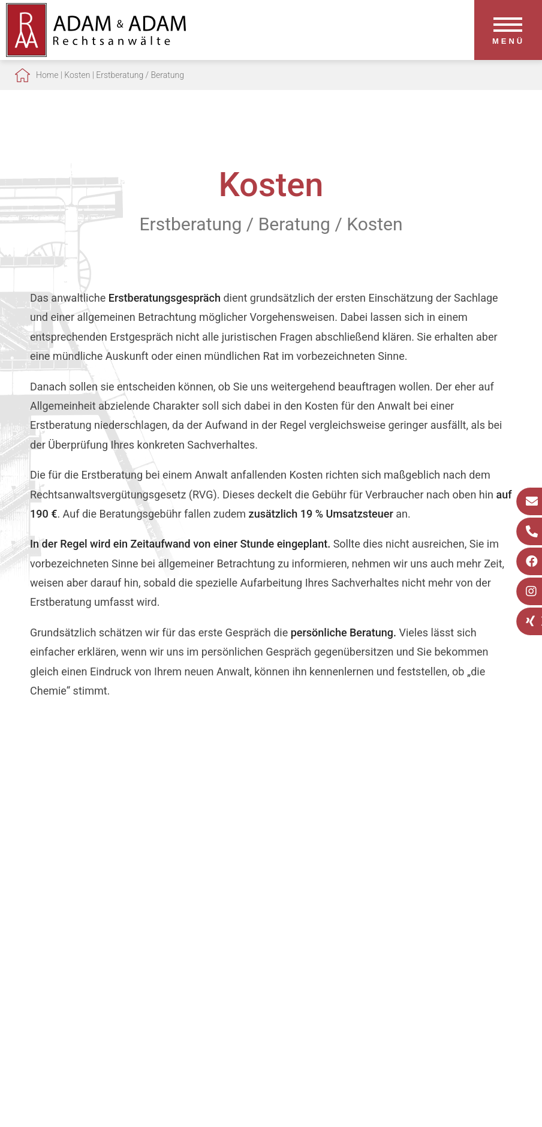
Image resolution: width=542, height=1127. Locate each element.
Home (47, 75)
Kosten (77, 75)
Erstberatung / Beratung (140, 75)
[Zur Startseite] (96, 53)
